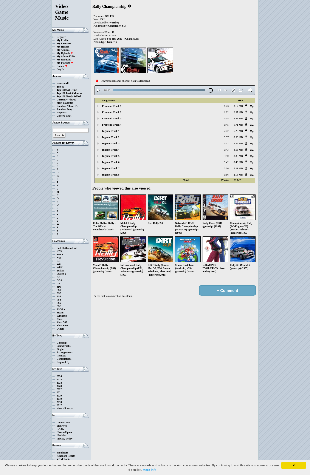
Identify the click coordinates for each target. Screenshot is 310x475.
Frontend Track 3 (111, 118)
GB (58, 277)
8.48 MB (238, 162)
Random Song (64, 109)
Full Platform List (67, 248)
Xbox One (62, 325)
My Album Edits (66, 56)
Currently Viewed (66, 99)
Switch (60, 270)
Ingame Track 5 (110, 155)
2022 (59, 389)
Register (61, 37)
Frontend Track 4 (111, 124)
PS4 (59, 299)
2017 (59, 405)
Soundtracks (64, 345)
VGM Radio (63, 459)
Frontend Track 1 (111, 106)
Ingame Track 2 (110, 137)
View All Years (65, 408)
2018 (59, 402)
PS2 (59, 293)
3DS (59, 286)
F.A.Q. (60, 428)
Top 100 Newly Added (69, 96)
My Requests (64, 59)
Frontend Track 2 (111, 112)
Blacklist (61, 435)
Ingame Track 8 (110, 174)
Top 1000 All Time (67, 89)
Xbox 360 (62, 322)
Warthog (114, 22)
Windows (62, 315)
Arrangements (65, 352)
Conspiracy (114, 25)
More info (149, 470)
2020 (59, 395)
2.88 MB (238, 118)
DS (58, 283)
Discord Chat (64, 115)
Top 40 (60, 86)
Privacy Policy (65, 438)
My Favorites (64, 43)
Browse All (62, 83)
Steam (60, 312)
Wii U (60, 267)
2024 (59, 382)
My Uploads (65, 53)
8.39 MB (238, 155)
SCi (124, 25)
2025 (59, 379)
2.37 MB (238, 112)
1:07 (226, 143)
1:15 (226, 118)
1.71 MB (238, 124)
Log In (60, 69)
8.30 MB (238, 137)
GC (58, 260)
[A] (77, 106)
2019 (59, 398)
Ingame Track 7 (110, 168)
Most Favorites (65, 102)
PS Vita (61, 309)
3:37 (226, 137)
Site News (62, 425)
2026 (59, 376)
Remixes (61, 355)
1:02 (226, 112)
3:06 (226, 168)
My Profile (62, 40)
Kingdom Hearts (66, 455)
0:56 (226, 174)
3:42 (226, 162)
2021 (59, 392)
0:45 (226, 124)
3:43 (226, 149)
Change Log (131, 38)
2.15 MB (238, 174)
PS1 (59, 289)
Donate (62, 66)
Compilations (64, 358)
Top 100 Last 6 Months (69, 93)
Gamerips (62, 342)
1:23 (226, 106)
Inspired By (63, 362)
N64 (59, 257)
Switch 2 (61, 273)
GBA (59, 280)
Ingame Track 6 (110, 162)
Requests (62, 112)
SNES (60, 254)
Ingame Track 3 (110, 143)
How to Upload (65, 432)
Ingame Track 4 (110, 149)
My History (63, 46)
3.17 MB (238, 106)
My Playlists (65, 62)
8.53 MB (238, 149)
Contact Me (63, 422)
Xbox (59, 319)
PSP (59, 306)
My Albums (63, 49)
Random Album (65, 106)
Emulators (62, 452)
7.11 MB (238, 168)
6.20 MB (238, 131)
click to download (140, 80)
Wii (58, 264)
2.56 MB (238, 143)
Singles (60, 349)
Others (60, 328)
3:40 (226, 155)
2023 (59, 385)
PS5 (59, 302)
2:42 (226, 131)
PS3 (59, 296)
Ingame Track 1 (110, 131)
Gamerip (112, 41)
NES (59, 251)
